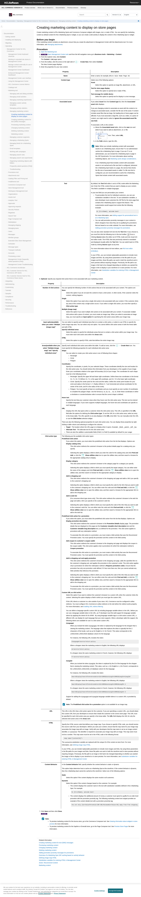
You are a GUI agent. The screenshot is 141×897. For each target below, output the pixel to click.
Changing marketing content (20, 128)
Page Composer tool (15, 219)
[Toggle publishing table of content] (2, 26)
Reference (8, 309)
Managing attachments (55, 44)
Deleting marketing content (20, 131)
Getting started (10, 37)
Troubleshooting (15, 169)
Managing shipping (14, 225)
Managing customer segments (20, 137)
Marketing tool (53, 21)
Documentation (60, 7)
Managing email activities (18, 97)
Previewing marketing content (21, 125)
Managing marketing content (67, 21)
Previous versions (72, 7)
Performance (9, 303)
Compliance (9, 296)
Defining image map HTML (81, 744)
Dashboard (18, 70)
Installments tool (13, 181)
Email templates (15, 148)
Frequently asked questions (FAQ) (21, 166)
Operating (20, 21)
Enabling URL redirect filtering (93, 606)
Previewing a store (14, 256)
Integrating (8, 281)
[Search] (107, 14)
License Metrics (18, 84)
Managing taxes (13, 228)
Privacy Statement (60, 894)
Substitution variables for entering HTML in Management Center (60, 860)
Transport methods (14, 250)
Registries (11, 213)
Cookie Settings (99, 891)
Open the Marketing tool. (49, 52)
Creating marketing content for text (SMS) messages (56, 843)
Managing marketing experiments (21, 100)
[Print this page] (138, 21)
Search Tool (12, 216)
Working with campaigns (18, 151)
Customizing (9, 287)
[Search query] (93, 14)
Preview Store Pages (121, 826)
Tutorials (8, 290)
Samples (8, 293)
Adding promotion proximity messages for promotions (112, 228)
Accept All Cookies (115, 891)
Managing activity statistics (18, 108)
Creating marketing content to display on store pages (92, 21)
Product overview (30, 7)
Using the (18, 81)
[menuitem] (29, 8)
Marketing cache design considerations (123, 159)
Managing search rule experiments (21, 158)
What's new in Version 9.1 (45, 7)
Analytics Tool (12, 200)
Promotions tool (13, 172)
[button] (3, 34)
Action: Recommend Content (48, 863)
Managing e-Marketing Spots (19, 140)
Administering (9, 284)
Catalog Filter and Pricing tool (18, 178)
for (36, 21)
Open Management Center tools (58, 54)
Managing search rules (17, 155)
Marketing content (17, 134)
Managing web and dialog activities (21, 93)
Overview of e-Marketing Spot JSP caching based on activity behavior (61, 855)
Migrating (8, 43)
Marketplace (12, 222)
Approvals (11, 203)
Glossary (83, 7)
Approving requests (14, 206)
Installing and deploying (13, 40)
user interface (19, 78)
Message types (13, 247)
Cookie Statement (44, 894)
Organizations (12, 194)
